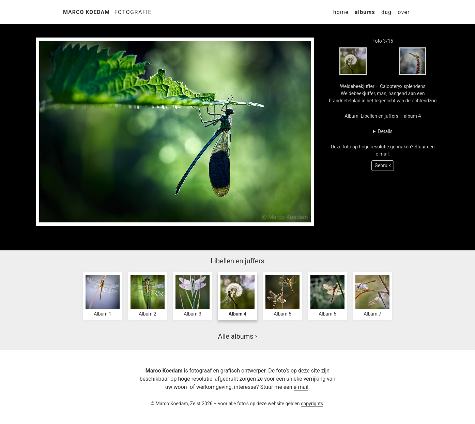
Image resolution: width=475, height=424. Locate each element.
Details (385, 131)
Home (341, 12)
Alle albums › (237, 336)
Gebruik (382, 165)
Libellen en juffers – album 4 (391, 116)
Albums (365, 12)
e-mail (301, 387)
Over (404, 12)
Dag (386, 12)
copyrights (312, 403)
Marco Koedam (86, 12)
